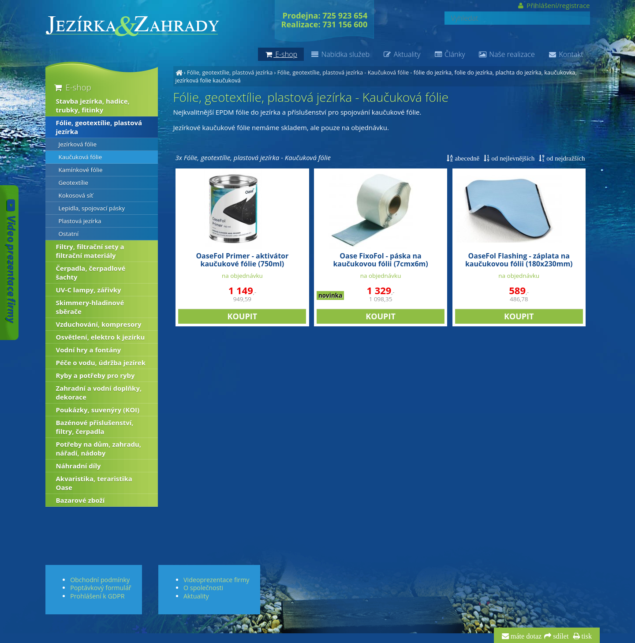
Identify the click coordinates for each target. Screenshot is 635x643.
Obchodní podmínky (100, 580)
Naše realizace (506, 54)
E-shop (72, 87)
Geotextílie (74, 183)
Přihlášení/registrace (553, 5)
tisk (586, 636)
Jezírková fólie (78, 144)
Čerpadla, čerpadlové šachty (91, 272)
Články (449, 54)
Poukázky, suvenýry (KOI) (98, 409)
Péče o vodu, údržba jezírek (101, 362)
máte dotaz (525, 636)
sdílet (559, 636)
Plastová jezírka (80, 221)
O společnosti (203, 587)
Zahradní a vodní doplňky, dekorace (99, 392)
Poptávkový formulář (100, 587)
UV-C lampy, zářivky (88, 289)
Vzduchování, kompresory (99, 324)
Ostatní (69, 234)
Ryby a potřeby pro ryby (95, 375)
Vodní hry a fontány (88, 349)
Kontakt (565, 54)
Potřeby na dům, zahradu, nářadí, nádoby (99, 448)
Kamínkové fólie (81, 170)
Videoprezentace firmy (216, 580)
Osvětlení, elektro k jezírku (100, 337)
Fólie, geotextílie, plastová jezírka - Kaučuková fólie (343, 72)
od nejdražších (565, 158)
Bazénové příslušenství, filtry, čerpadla (95, 427)
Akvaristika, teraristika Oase (94, 483)
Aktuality (401, 54)
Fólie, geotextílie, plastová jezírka (230, 72)
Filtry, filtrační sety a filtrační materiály (90, 251)
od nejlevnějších (511, 158)
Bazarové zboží (80, 500)
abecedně (466, 158)
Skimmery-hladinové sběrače (90, 307)
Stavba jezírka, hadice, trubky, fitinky (93, 105)
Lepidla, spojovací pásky (92, 208)
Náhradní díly (78, 465)
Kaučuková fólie (80, 157)
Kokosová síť (76, 195)
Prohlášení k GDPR (97, 596)
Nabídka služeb (340, 54)
